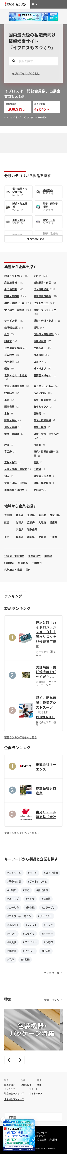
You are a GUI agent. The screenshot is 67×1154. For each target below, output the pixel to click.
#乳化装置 (42, 890)
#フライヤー (30, 942)
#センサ (30, 899)
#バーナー (47, 934)
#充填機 (45, 899)
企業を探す (26, 1084)
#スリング (13, 899)
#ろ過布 (48, 942)
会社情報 (41, 1139)
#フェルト (28, 951)
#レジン (48, 925)
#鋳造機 (30, 907)
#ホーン (32, 873)
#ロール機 (13, 907)
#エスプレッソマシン (19, 916)
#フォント (31, 925)
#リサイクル (45, 916)
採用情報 (53, 1139)
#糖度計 (11, 951)
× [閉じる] (2, 1119)
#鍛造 (26, 890)
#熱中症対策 (14, 881)
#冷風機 (11, 942)
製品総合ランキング (14, 1093)
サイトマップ (35, 1093)
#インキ (11, 934)
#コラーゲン (48, 907)
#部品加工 (13, 925)
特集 (39, 1084)
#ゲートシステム (37, 881)
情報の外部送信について (36, 1136)
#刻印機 (25, 960)
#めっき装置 (51, 873)
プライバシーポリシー (36, 1132)
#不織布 (11, 890)
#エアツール (14, 873)
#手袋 (10, 960)
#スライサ (28, 934)
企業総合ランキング (14, 1099)
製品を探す (9, 1084)
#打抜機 (45, 951)
